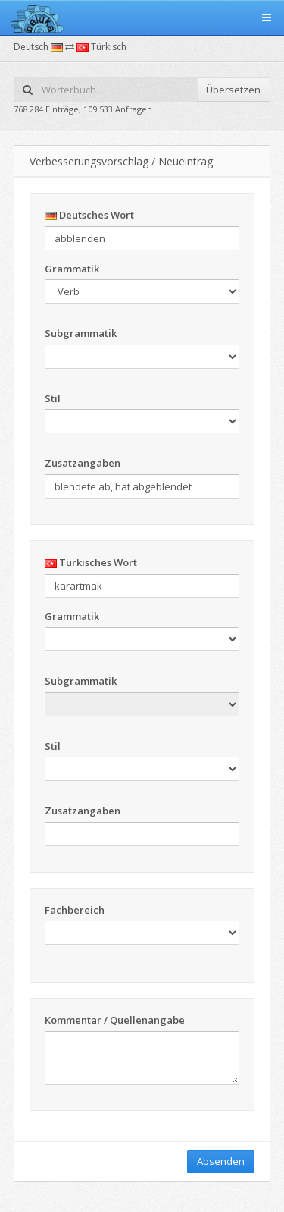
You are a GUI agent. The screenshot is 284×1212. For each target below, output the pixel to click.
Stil (53, 398)
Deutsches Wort (89, 215)
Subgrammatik (81, 333)
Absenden (221, 1161)
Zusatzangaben (82, 463)
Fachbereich (75, 910)
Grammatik (72, 268)
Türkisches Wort (91, 562)
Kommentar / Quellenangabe (115, 1020)
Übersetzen (233, 89)
